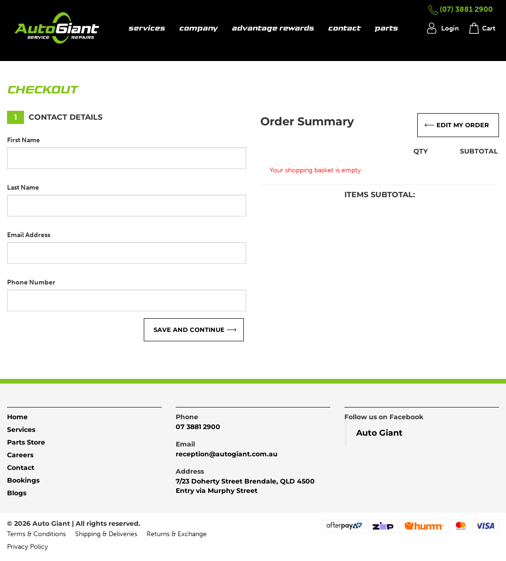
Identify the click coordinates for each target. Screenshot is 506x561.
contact (344, 28)
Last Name (23, 188)
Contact (20, 467)
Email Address (28, 235)
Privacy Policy (27, 547)
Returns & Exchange (177, 534)
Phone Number (31, 282)
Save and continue (189, 329)
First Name (23, 140)
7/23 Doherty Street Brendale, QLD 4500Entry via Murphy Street (245, 486)
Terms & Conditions (36, 534)
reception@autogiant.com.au (227, 454)
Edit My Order (462, 125)
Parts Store (26, 442)
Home (17, 417)
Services (21, 429)
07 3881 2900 (198, 427)
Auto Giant (379, 433)
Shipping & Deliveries (106, 534)
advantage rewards (273, 28)
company (198, 28)
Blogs (16, 493)
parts (386, 28)
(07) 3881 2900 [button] (460, 9)
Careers (20, 455)
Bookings (23, 480)
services (146, 28)
